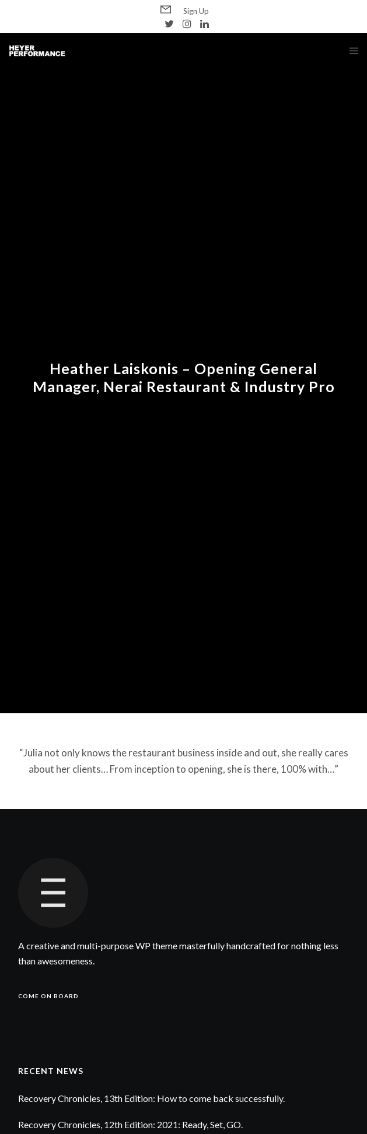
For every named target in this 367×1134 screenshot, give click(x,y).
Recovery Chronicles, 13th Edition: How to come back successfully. (151, 1098)
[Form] (166, 10)
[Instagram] (187, 24)
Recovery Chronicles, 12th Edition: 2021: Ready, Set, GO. (130, 1124)
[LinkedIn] (204, 24)
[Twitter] (169, 24)
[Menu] (350, 50)
